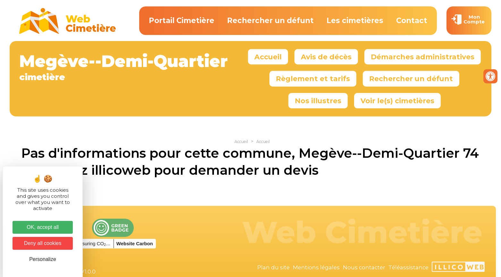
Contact (411, 20)
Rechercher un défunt (270, 20)
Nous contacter (364, 267)
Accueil (268, 57)
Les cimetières (355, 20)
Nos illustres (318, 101)
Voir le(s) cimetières (397, 101)
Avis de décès (326, 57)
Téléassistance (408, 267)
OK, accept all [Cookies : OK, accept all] (43, 227)
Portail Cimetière (181, 20)
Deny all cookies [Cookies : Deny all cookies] (43, 243)
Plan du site (273, 267)
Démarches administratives (422, 57)
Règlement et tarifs (313, 78)
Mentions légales (316, 267)
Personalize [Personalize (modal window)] (42, 259)
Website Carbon (134, 243)
